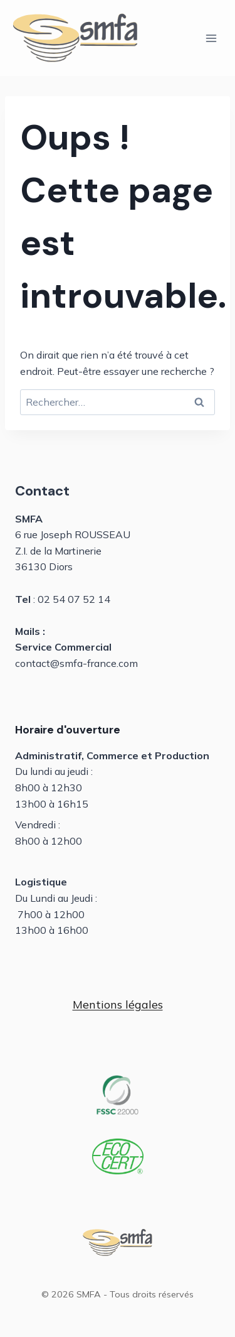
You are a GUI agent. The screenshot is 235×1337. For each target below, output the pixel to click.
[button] (118, 1005)
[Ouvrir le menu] (210, 38)
